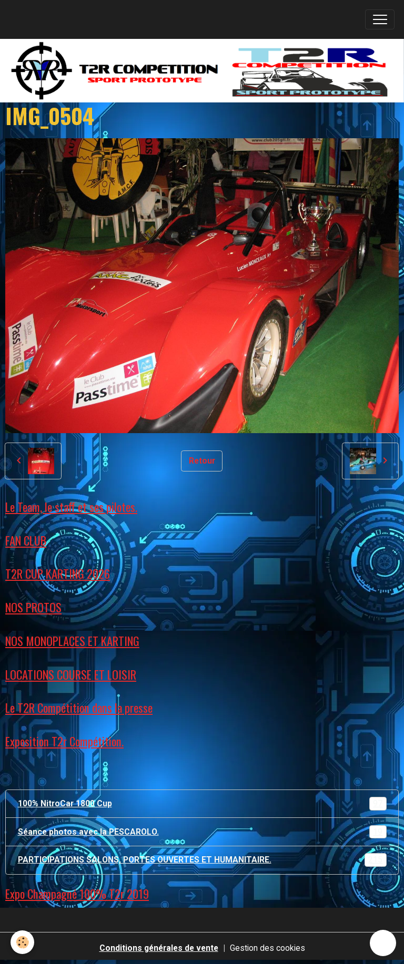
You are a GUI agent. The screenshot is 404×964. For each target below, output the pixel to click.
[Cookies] (22, 942)
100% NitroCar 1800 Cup (202, 804)
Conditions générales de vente (158, 948)
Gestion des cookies (267, 948)
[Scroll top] (383, 943)
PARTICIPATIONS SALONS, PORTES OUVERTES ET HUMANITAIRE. (202, 860)
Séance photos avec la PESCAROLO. (202, 832)
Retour (202, 461)
